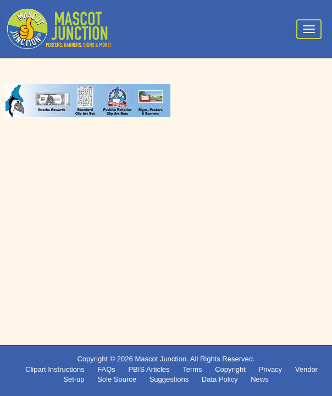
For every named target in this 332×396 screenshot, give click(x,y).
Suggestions (169, 379)
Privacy (271, 369)
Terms (192, 369)
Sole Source (116, 379)
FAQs (106, 369)
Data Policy (220, 379)
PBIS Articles (148, 369)
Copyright (230, 369)
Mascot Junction (160, 359)
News (260, 379)
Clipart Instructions (55, 369)
